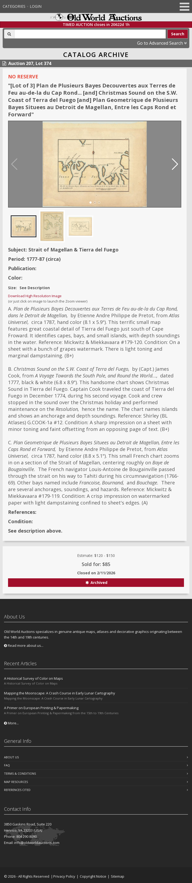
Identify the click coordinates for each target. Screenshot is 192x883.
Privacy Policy (64, 876)
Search (177, 33)
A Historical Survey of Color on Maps (33, 678)
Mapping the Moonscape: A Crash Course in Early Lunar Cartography (59, 693)
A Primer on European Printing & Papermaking (41, 707)
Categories (14, 6)
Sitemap (117, 876)
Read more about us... (23, 645)
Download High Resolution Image (35, 295)
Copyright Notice (93, 876)
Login (36, 6)
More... (11, 723)
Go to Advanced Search (162, 43)
